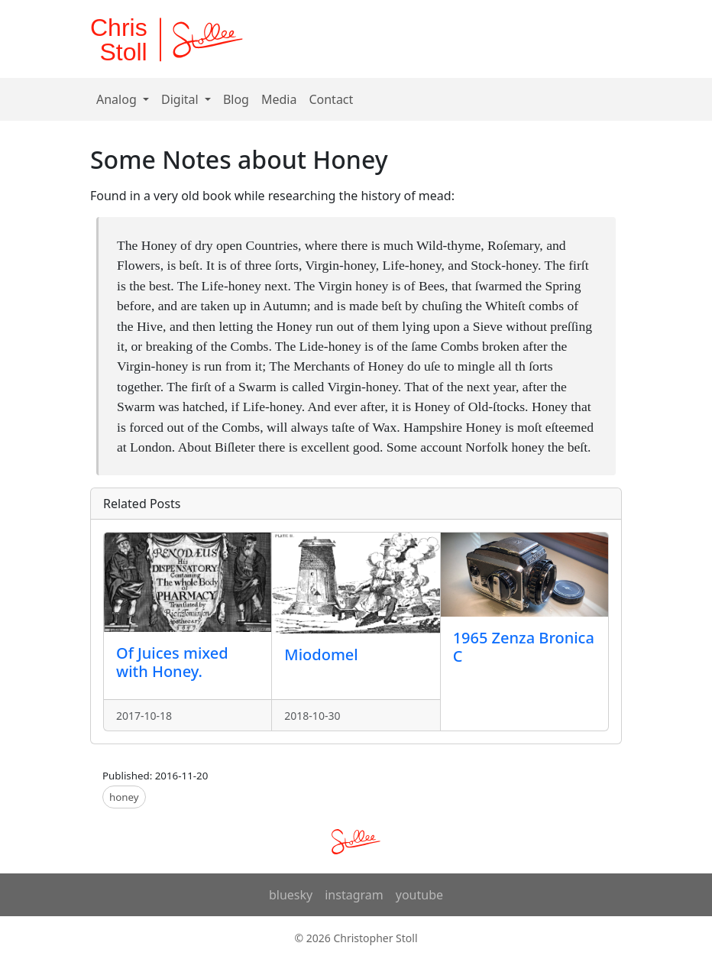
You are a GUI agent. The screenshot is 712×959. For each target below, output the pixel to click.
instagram (354, 894)
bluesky (290, 894)
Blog (236, 99)
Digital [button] (181, 99)
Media (278, 99)
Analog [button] (118, 99)
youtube (419, 894)
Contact (331, 99)
